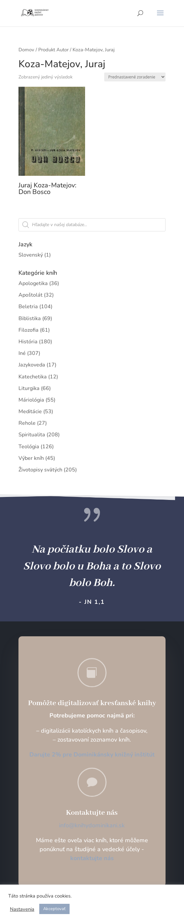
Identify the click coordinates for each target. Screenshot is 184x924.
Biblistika (29, 318)
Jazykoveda (31, 364)
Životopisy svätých (40, 469)
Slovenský (30, 255)
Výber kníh (31, 458)
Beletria (28, 306)
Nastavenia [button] (22, 909)
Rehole (27, 423)
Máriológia (31, 400)
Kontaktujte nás (92, 812)
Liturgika (29, 388)
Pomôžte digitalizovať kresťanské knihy (92, 703)
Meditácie (30, 411)
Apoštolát (30, 295)
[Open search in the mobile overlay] (92, 224)
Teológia (28, 446)
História (28, 341)
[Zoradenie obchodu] (135, 77)
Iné (22, 353)
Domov (26, 49)
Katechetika (32, 376)
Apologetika (33, 283)
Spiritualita (31, 434)
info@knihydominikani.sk (92, 825)
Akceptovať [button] (54, 909)
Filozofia (28, 330)
